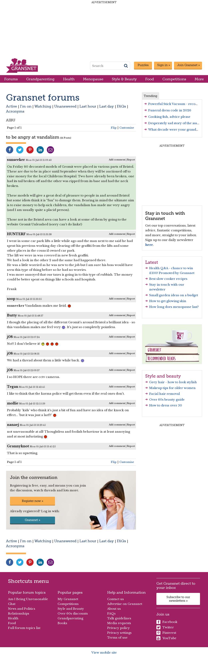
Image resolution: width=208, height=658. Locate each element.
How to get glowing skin (167, 301)
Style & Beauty (124, 79)
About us (114, 609)
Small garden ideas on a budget (173, 295)
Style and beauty (163, 376)
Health (69, 79)
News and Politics (21, 609)
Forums (11, 79)
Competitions (174, 79)
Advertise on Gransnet (124, 604)
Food (149, 79)
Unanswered (65, 106)
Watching (42, 106)
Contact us (115, 599)
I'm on (25, 106)
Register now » (32, 501)
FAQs (121, 106)
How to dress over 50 (165, 405)
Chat (11, 604)
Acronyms (15, 111)
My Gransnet (68, 599)
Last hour (87, 106)
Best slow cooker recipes (168, 279)
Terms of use (117, 637)
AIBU (10, 120)
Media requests (119, 623)
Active (11, 106)
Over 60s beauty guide (167, 399)
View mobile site (104, 652)
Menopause (93, 79)
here (149, 245)
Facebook (166, 622)
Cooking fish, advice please (169, 117)
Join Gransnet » (188, 65)
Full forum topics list (24, 628)
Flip (114, 127)
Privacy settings (119, 633)
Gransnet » (32, 520)
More (199, 79)
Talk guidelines (119, 618)
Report (131, 159)
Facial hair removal (164, 394)
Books (62, 623)
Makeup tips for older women (172, 388)
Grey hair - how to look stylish (173, 382)
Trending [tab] (150, 96)
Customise (126, 127)
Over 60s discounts (73, 613)
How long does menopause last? (174, 307)
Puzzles (143, 65)
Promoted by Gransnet (176, 273)
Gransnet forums (42, 97)
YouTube (166, 638)
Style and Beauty (71, 609)
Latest (151, 262)
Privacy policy (118, 628)
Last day (106, 106)
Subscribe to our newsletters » (178, 599)
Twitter (165, 627)
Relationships (18, 613)
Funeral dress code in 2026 (169, 110)
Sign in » (163, 65)
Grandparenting (40, 79)
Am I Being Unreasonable (28, 599)
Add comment (117, 159)
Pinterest (166, 633)
